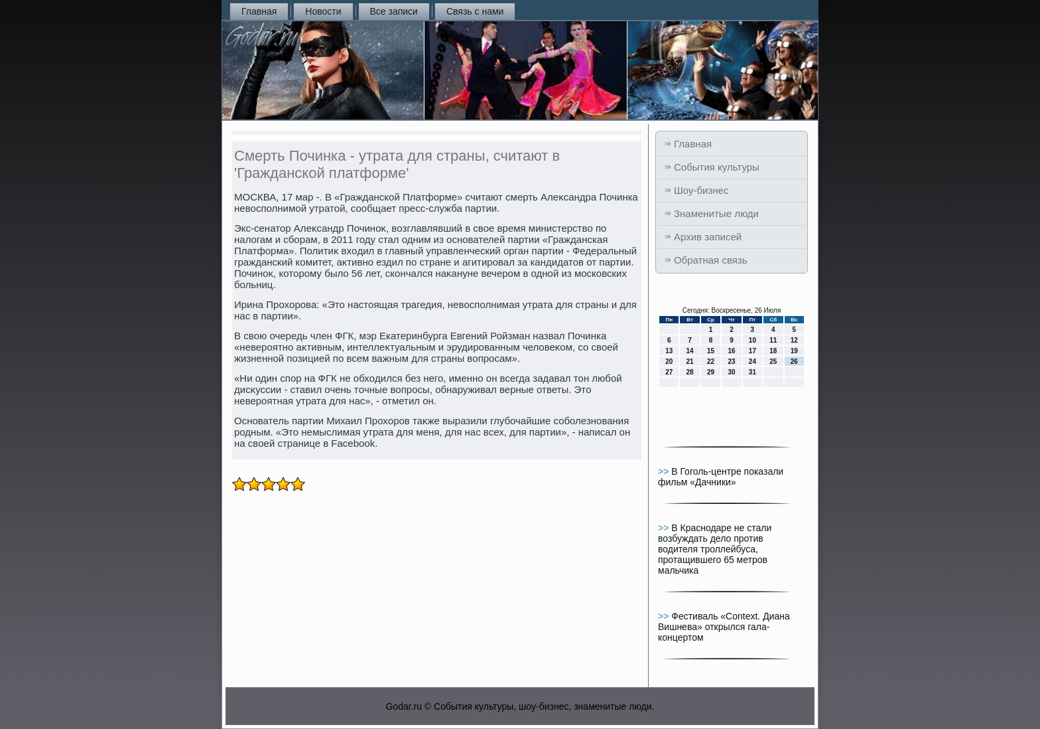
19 (794, 351)
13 (669, 351)
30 (731, 372)
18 (773, 351)
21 (690, 361)
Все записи (394, 11)
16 (731, 351)
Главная (259, 11)
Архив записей (708, 236)
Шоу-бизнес (701, 190)
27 (669, 372)
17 (752, 351)
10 (752, 340)
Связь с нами (474, 11)
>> (664, 471)
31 (752, 372)
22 (710, 361)
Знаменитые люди (716, 213)
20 (669, 361)
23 (731, 361)
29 (710, 372)
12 (794, 340)
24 (752, 361)
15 (710, 351)
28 (690, 372)
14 (690, 351)
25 (773, 361)
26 (794, 361)
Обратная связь (711, 260)
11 (773, 340)
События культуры (716, 167)
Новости (323, 11)
